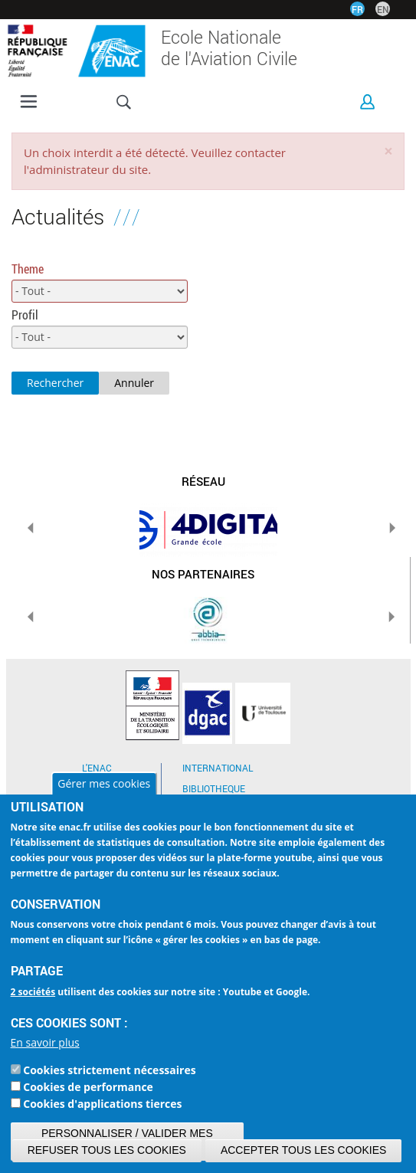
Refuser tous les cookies (107, 1150)
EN (383, 9)
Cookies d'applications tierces (102, 1103)
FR (357, 9)
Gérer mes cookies (103, 783)
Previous (31, 528)
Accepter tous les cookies (304, 1150)
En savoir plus (45, 1042)
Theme (27, 268)
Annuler (134, 382)
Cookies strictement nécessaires (109, 1070)
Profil (24, 314)
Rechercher (55, 382)
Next (392, 528)
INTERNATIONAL (217, 767)
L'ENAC (97, 767)
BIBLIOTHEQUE (213, 788)
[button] (388, 151)
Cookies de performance (88, 1087)
